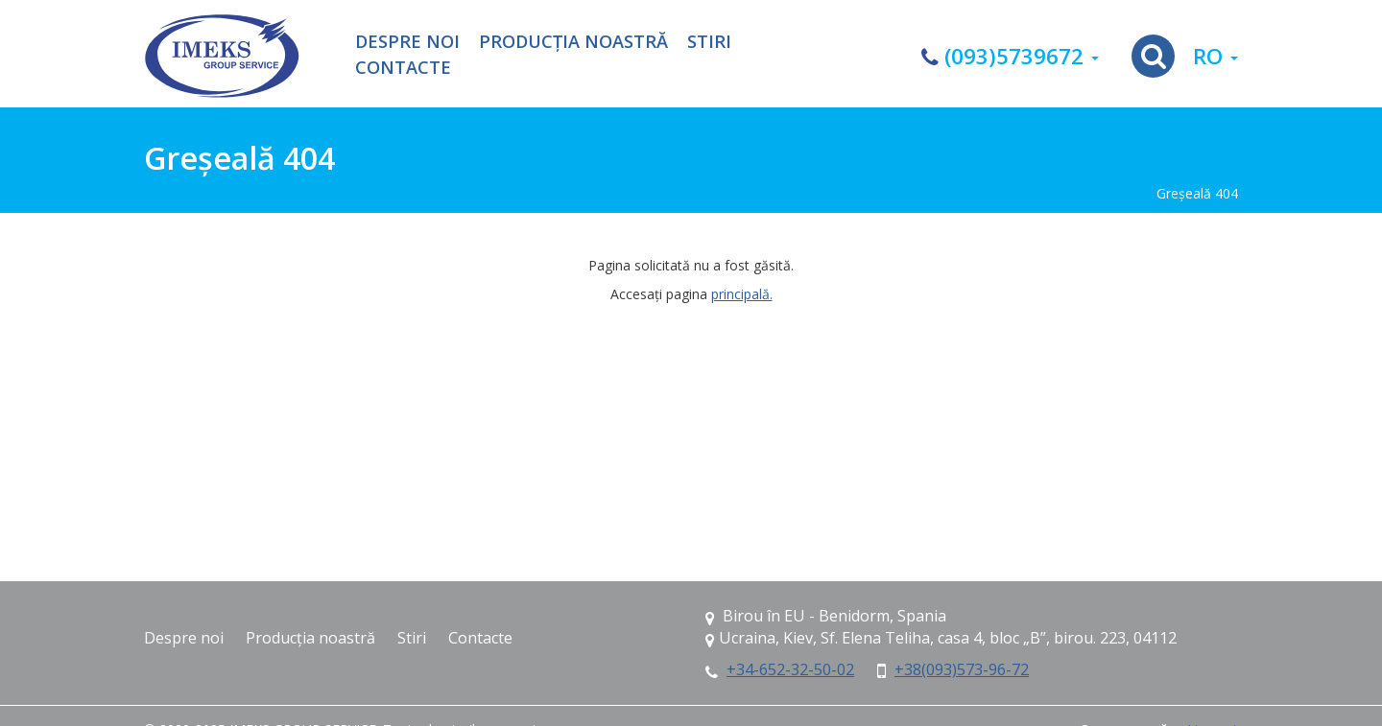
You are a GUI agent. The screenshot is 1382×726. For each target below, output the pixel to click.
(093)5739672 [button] (1010, 56)
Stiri (709, 42)
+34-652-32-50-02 (790, 669)
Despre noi (407, 42)
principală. (742, 294)
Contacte (403, 68)
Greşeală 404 (1197, 193)
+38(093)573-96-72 (961, 669)
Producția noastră (573, 42)
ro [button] (1215, 56)
